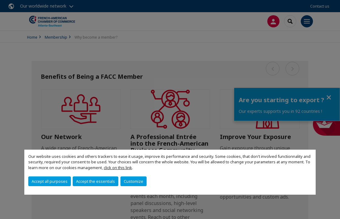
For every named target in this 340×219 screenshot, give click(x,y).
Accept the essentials (95, 181)
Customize (133, 181)
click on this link (118, 167)
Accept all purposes (50, 181)
